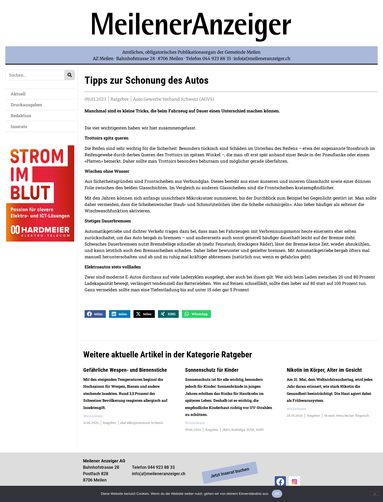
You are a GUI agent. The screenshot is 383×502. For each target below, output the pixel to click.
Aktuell (19, 93)
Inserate (20, 126)
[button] (95, 317)
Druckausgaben (26, 104)
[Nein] (374, 493)
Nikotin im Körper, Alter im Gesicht (324, 373)
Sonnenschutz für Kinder (212, 373)
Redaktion (22, 115)
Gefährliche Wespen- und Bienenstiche (125, 373)
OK (277, 494)
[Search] (69, 75)
